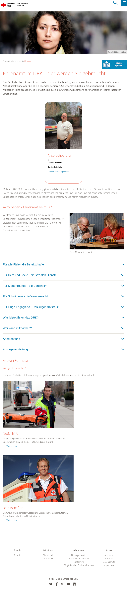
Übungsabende (78, 555)
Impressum (109, 565)
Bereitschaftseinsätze (79, 558)
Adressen (108, 555)
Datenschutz (109, 562)
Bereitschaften (13, 508)
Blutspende (48, 555)
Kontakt (109, 558)
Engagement (17, 61)
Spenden (18, 555)
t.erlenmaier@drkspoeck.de (58, 171)
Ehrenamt (28, 61)
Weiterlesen (12, 446)
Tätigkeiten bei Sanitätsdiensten (79, 565)
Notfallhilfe (10, 433)
